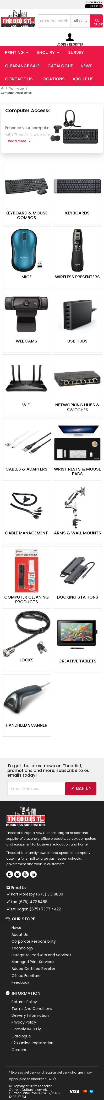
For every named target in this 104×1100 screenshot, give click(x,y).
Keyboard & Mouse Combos (26, 216)
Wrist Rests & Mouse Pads (77, 472)
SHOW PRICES (94, 2)
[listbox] (80, 20)
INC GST (101, 6)
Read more (17, 141)
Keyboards (77, 213)
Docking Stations (77, 597)
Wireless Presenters (77, 277)
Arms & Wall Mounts (77, 533)
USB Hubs (77, 341)
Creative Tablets (77, 661)
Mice (26, 277)
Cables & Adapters (26, 469)
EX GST (94, 6)
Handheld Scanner (26, 725)
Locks (27, 660)
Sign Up (83, 788)
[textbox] (54, 21)
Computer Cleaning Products (26, 600)
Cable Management (26, 533)
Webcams (26, 341)
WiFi (26, 405)
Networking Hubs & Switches (77, 408)
